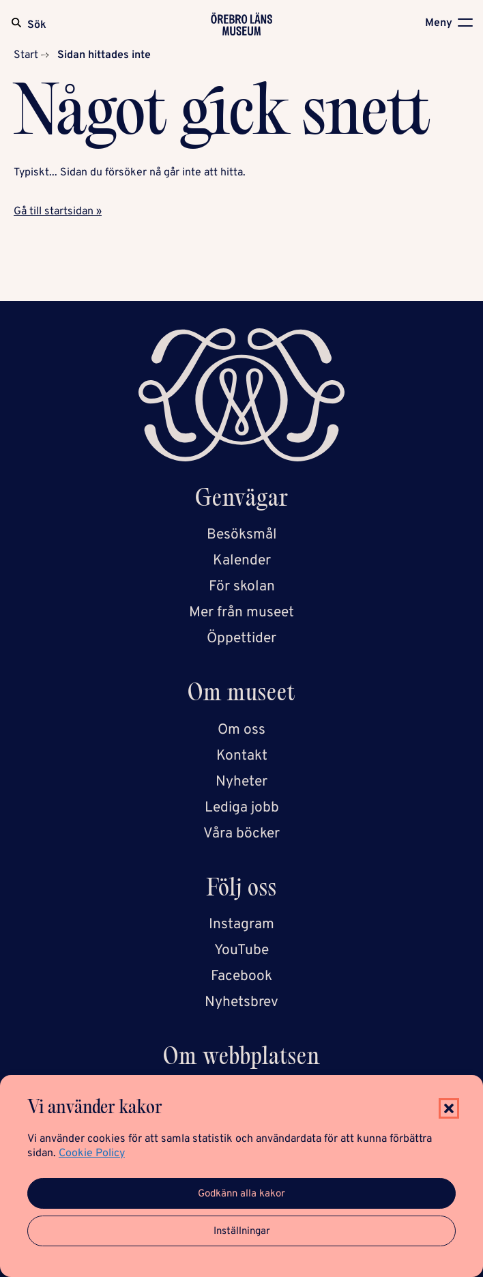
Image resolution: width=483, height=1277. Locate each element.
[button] (449, 1108)
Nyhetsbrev (241, 1002)
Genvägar (242, 501)
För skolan (242, 586)
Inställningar (242, 1231)
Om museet (241, 695)
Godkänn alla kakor (241, 1194)
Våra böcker (241, 833)
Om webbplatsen (241, 1059)
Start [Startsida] (26, 55)
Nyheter (241, 782)
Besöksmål (242, 535)
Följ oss (242, 890)
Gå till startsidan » (58, 211)
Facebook (241, 976)
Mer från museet (241, 612)
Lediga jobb (242, 808)
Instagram (241, 924)
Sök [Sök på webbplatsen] (36, 25)
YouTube (241, 950)
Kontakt (241, 756)
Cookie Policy (92, 1153)
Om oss (241, 730)
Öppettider (241, 638)
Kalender (242, 560)
